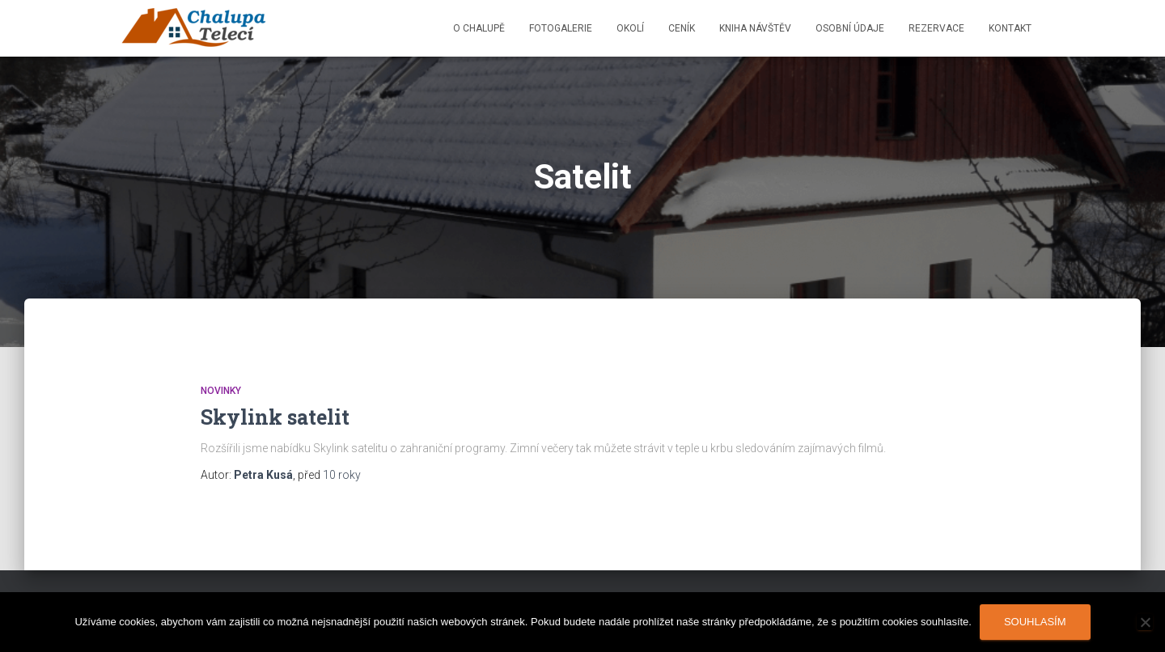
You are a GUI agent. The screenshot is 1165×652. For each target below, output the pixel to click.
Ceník (681, 28)
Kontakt (1010, 28)
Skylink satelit (275, 417)
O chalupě (479, 28)
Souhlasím (1035, 622)
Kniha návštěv (755, 28)
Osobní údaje (850, 28)
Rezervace (936, 28)
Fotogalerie (560, 28)
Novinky (221, 390)
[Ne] (1145, 622)
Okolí (630, 28)
